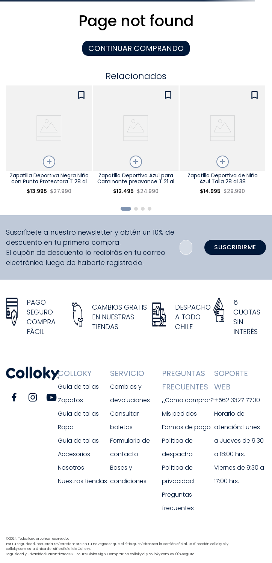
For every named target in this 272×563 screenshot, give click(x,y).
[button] (126, 209)
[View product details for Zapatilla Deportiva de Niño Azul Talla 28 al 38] (222, 143)
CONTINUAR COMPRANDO (136, 48)
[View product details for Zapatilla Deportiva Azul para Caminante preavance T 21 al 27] (135, 143)
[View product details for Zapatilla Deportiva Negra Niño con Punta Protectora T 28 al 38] (49, 143)
